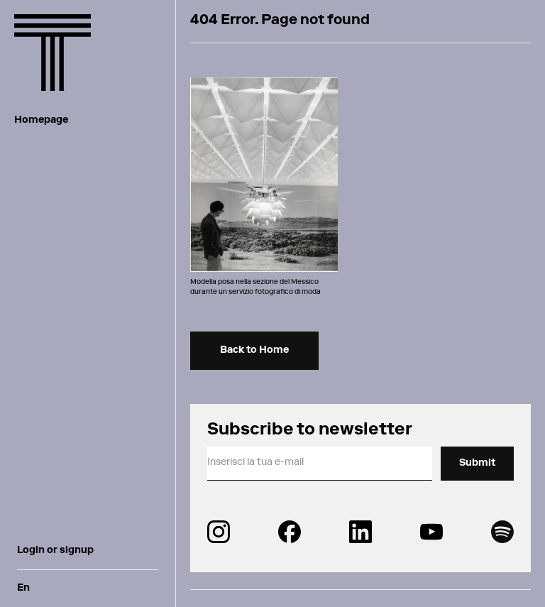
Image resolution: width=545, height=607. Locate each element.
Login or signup (55, 551)
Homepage (41, 121)
